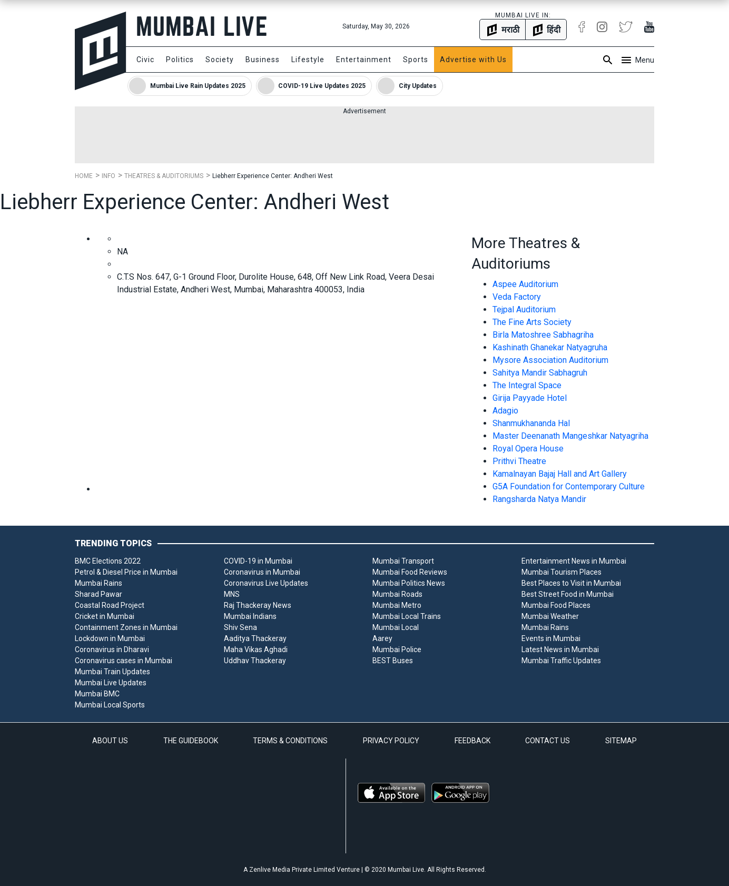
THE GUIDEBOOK (190, 740)
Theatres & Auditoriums (163, 176)
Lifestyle (307, 59)
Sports (415, 59)
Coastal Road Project (109, 605)
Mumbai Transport (403, 561)
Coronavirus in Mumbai (262, 572)
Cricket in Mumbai (104, 616)
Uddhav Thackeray (255, 660)
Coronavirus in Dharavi (112, 649)
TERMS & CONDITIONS (290, 740)
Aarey (382, 638)
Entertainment (363, 59)
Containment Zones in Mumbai (126, 627)
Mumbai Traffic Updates (561, 660)
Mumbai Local (395, 627)
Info (108, 176)
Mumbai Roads (397, 594)
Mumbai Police (396, 649)
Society (219, 59)
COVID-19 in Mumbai (258, 561)
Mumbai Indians (250, 616)
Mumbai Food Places (555, 605)
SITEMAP (621, 740)
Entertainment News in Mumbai (573, 561)
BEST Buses (392, 660)
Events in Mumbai (550, 638)
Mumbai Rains (98, 583)
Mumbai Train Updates (112, 671)
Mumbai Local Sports (110, 705)
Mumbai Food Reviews (409, 572)
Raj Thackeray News (257, 605)
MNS (232, 594)
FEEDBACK (472, 740)
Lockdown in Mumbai (110, 638)
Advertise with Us (473, 59)
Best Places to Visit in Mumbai (571, 583)
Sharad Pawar (98, 594)
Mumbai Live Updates (110, 682)
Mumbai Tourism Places (561, 572)
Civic (145, 59)
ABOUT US (110, 740)
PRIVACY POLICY (391, 740)
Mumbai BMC (97, 694)
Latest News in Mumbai (560, 649)
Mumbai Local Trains (406, 616)
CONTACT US (547, 740)
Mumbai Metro (396, 605)
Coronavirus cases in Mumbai (123, 660)
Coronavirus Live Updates (266, 583)
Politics (180, 59)
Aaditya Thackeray (255, 638)
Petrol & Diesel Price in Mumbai (126, 572)
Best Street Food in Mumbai (567, 594)
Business (262, 59)
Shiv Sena (240, 627)
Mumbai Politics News (408, 583)
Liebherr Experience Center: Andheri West (272, 176)
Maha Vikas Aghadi (256, 649)
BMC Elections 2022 (108, 561)
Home (84, 176)
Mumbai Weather (550, 616)
